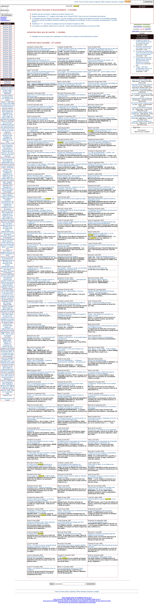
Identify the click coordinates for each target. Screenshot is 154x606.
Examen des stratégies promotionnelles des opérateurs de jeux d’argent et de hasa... (71, 153)
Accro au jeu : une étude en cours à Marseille (102, 429)
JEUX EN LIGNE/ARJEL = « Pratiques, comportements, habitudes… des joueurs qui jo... (71, 362)
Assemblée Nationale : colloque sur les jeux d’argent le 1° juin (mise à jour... (71, 187)
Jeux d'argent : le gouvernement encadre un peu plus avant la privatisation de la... (71, 303)
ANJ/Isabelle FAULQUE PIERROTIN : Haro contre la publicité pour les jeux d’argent (101, 187)
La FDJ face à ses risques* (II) (97, 268)
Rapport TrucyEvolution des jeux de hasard (7, 398)
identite (142, 33)
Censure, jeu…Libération (65, 325)
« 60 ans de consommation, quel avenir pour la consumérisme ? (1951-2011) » (42, 407)
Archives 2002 (7, 70)
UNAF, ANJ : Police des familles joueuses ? (101, 256)
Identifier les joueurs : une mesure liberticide (41, 337)
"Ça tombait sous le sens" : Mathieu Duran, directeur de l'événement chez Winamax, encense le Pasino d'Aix (144, 60)
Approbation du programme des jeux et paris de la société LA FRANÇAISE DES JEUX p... (103, 49)
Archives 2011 (7, 52)
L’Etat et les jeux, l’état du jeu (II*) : (38, 314)
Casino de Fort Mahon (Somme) (142, 107)
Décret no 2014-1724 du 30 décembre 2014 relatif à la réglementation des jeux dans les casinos (7, 161)
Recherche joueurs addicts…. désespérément (71, 279)
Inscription (3, 17)
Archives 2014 (7, 46)
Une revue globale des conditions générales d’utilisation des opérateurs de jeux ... (41, 141)
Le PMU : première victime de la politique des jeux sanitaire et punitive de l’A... (71, 49)
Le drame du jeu (35, 533)
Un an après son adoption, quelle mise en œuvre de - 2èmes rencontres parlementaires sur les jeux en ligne (66, 26)
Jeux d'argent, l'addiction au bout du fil (69, 453)
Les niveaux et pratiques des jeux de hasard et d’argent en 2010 (7, 253)
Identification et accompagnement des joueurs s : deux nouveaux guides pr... (71, 141)
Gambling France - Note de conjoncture (39, 487)
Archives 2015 (7, 45)
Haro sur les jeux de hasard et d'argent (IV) (40, 187)
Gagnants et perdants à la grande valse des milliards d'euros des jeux (101, 534)
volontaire (136, 31)
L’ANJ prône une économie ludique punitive (101, 118)
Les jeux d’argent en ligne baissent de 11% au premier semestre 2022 (71, 222)
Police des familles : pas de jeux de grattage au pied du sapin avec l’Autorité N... (103, 83)
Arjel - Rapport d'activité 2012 (7, 182)
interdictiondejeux (146, 31)
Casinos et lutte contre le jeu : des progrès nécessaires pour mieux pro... (40, 199)
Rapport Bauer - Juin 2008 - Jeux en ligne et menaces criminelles (7, 334)
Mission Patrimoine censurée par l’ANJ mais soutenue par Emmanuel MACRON (102, 222)
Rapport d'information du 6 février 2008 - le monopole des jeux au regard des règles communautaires (7, 353)
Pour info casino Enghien (140, 89)
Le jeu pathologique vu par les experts (100, 510)
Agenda (97, 2)
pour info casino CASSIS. (140, 80)
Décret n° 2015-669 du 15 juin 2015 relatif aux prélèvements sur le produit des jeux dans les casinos (7, 105)
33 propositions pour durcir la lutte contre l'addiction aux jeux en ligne (70, 384)
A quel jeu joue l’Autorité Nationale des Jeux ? (41, 256)
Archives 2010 (7, 54)
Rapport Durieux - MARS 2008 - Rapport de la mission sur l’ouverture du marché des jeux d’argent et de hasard (7, 343)
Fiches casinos (89, 2)
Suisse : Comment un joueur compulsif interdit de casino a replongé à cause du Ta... (41, 545)
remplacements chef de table (140, 98)
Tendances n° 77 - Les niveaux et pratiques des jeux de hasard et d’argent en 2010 (58, 24)
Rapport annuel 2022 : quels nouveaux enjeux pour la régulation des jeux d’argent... (71, 176)
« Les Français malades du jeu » (98, 522)
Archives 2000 (7, 73)
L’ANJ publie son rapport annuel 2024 (69, 60)
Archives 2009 (7, 56)
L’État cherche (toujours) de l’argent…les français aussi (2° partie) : (100, 60)
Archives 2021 (7, 33)
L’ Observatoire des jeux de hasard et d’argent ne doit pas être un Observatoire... (41, 453)
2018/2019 (7, 81)
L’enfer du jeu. (61, 556)
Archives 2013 (7, 48)
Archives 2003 (7, 68)
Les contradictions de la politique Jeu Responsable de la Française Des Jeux (69, 465)
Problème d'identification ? (5, 19)
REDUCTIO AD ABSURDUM (97, 360)
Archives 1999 (7, 75)
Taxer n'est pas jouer (94, 106)
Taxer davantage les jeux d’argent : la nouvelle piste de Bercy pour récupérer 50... (41, 118)
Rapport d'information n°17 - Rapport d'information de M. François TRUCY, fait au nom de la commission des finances (69, 16)
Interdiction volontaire (142, 25)
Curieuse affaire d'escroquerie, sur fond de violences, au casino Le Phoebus (40, 499)
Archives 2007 (7, 60)
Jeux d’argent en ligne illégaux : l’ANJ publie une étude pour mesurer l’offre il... (41, 164)
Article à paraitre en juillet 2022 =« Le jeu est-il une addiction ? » (101, 234)
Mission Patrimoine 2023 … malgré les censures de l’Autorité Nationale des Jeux (40, 176)
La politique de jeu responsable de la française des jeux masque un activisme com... (72, 442)
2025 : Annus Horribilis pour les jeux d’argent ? (41, 83)
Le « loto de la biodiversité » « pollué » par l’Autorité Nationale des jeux (101, 153)
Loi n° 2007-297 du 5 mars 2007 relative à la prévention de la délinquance (7, 376)
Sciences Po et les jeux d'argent (67, 256)
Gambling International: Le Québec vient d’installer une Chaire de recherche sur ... (70, 407)
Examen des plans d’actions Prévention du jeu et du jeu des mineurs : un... (102, 130)
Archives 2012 (7, 50)
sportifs (148, 29)
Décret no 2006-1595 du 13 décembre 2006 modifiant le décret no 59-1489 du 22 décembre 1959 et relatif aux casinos (7, 384)
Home (76, 2)
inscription (147, 27)
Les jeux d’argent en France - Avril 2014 (7, 166)
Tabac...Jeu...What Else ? (35, 349)
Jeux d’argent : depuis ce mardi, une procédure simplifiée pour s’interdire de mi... (72, 268)
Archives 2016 (7, 43)
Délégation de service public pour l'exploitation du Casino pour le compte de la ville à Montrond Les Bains (65, 36)
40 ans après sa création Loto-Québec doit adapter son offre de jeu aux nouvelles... (101, 488)
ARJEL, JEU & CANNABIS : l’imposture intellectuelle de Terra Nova (39, 361)
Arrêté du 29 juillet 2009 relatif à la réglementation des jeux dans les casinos (7, 309)
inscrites (136, 29)
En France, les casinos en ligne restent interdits (42, 291)
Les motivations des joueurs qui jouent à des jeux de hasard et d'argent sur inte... (41, 372)
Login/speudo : (5, 6)
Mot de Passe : (5, 10)
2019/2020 (7, 83)
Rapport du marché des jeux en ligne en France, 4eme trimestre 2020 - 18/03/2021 (7, 90)
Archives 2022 (7, 31)
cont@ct (121, 2)
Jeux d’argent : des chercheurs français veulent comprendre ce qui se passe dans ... (72, 72)
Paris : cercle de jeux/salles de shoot (99, 302)
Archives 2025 (7, 25)
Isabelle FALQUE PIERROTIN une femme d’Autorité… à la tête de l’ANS (101, 291)
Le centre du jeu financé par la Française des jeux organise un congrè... (40, 465)
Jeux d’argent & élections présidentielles (100, 337)
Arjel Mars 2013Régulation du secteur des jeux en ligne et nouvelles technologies (7, 189)
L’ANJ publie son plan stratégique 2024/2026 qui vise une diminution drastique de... (102, 141)
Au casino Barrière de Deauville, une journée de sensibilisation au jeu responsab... (72, 107)
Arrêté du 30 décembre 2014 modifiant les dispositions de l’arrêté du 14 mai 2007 (7, 137)
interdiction (137, 27)
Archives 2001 (7, 72)
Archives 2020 (7, 35)
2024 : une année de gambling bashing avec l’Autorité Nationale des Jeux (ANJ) (41, 72)
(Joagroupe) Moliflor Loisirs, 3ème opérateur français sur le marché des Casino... (41, 522)
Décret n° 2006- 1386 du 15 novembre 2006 (7, 392)
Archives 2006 (7, 62)
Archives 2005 (7, 64)
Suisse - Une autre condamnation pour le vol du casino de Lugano (144, 68)
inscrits (142, 29)
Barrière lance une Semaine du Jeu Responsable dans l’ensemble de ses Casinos (41, 60)
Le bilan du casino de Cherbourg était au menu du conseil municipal (144, 41)
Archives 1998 (7, 77)
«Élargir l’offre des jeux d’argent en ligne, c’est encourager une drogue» (102, 164)
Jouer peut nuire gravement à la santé (69, 533)
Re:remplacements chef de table (142, 93)
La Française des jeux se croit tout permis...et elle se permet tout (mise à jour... (71, 418)
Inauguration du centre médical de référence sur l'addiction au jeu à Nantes (41, 511)
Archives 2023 (7, 29)
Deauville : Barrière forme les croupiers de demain (144, 47)
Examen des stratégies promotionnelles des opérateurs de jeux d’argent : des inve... (71, 83)
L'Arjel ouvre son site (64, 487)
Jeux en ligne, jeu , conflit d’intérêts (41, 476)
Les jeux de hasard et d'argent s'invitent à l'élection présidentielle (70, 395)
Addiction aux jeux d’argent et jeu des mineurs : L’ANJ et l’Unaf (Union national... (72, 118)
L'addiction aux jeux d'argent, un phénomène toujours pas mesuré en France (102, 453)
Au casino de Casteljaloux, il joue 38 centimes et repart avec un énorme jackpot (144, 52)
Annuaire (114, 2)
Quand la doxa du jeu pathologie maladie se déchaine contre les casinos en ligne (41, 49)
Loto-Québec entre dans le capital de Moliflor (71, 545)
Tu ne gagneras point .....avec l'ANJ (99, 94)
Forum (81, 2)
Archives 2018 (7, 39)
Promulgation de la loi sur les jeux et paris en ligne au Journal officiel (102, 476)
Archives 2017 (7, 41)
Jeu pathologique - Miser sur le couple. (100, 556)
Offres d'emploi (105, 2)
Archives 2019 (7, 37)
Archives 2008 (7, 58)
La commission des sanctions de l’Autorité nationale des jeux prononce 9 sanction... (40, 107)
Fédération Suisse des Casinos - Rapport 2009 (7, 303)
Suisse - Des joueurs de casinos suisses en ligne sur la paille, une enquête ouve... (40, 280)
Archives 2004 (7, 66)
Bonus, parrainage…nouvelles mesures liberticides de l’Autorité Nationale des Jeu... (41, 211)
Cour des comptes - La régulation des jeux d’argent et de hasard (7, 98)
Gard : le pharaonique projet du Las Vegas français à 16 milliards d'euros (40, 384)
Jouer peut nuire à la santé (35, 556)
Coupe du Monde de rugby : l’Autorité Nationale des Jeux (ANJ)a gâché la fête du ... (72, 164)
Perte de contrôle (62, 429)
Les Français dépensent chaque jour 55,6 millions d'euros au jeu (70, 522)
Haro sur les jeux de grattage (36, 325)
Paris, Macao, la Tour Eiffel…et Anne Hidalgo (102, 349)
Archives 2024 (7, 27)
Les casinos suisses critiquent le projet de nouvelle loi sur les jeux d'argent (101, 372)
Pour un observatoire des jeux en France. (70, 568)
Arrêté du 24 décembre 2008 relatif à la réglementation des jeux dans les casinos (7, 327)
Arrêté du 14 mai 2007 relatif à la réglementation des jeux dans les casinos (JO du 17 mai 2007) (7, 369)
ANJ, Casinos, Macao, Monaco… (98, 279)
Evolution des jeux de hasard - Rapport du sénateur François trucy (53, 14)
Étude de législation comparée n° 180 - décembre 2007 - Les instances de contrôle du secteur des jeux (7, 361)
